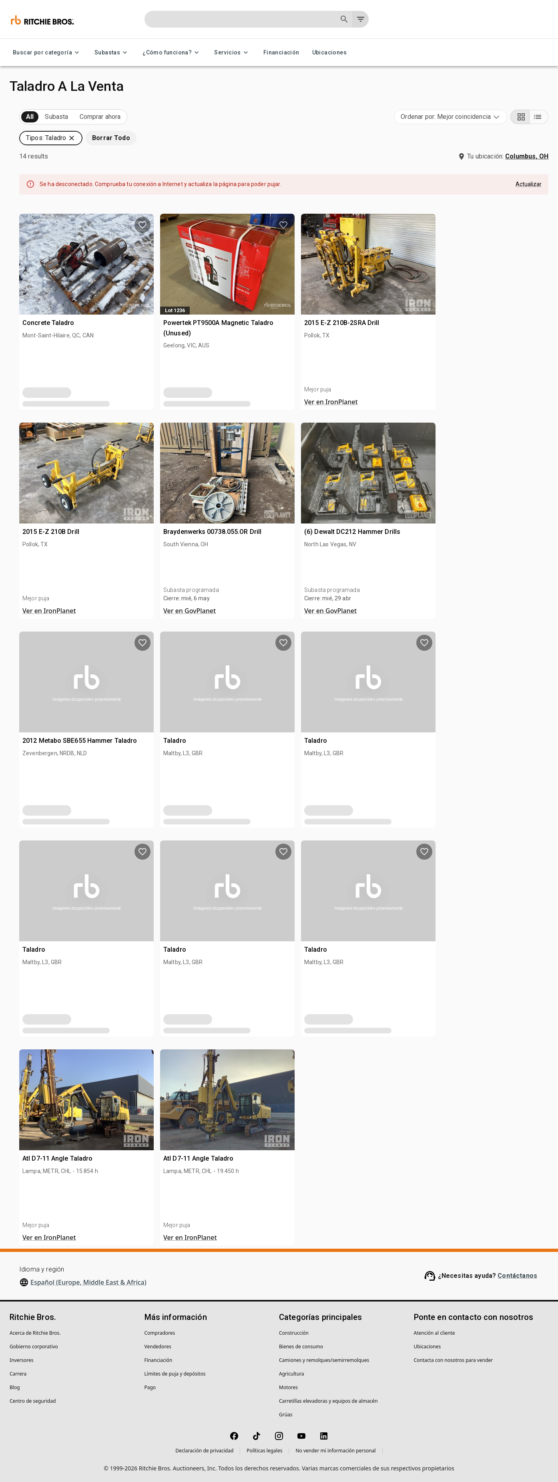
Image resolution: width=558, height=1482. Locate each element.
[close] (342, 698)
